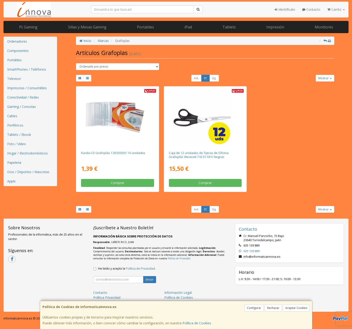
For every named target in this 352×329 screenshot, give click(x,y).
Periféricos (15, 125)
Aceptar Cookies (296, 308)
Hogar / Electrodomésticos (27, 153)
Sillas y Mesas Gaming (87, 27)
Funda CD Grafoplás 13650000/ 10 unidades (113, 153)
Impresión (275, 27)
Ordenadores (17, 41)
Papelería (14, 162)
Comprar (117, 183)
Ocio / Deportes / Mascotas (28, 172)
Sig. (214, 78)
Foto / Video (16, 144)
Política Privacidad (106, 297)
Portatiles (145, 27)
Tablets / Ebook (19, 134)
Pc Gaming (28, 27)
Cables (12, 116)
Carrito (336, 9)
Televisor (14, 78)
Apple (11, 181)
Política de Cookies (196, 323)
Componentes (18, 50)
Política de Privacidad (179, 258)
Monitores (324, 27)
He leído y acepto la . (127, 269)
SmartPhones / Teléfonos (26, 69)
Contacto (311, 9)
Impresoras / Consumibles (27, 88)
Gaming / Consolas (21, 106)
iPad (188, 27)
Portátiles (14, 60)
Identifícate (285, 9)
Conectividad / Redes (23, 97)
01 (205, 78)
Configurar (254, 308)
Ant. (196, 78)
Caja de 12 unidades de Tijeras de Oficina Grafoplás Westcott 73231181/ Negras (199, 155)
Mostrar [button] (325, 78)
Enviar (150, 279)
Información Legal (178, 292)
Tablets (229, 27)
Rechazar (273, 308)
